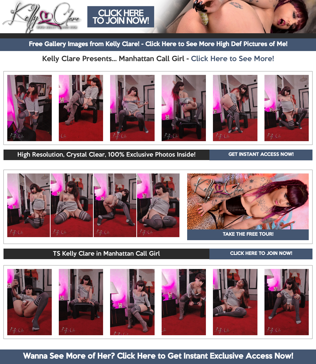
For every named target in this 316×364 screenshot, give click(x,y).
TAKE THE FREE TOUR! (248, 234)
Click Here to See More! (232, 59)
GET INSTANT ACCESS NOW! (261, 155)
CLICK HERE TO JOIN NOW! (261, 254)
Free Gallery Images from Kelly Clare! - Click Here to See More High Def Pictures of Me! (158, 44)
